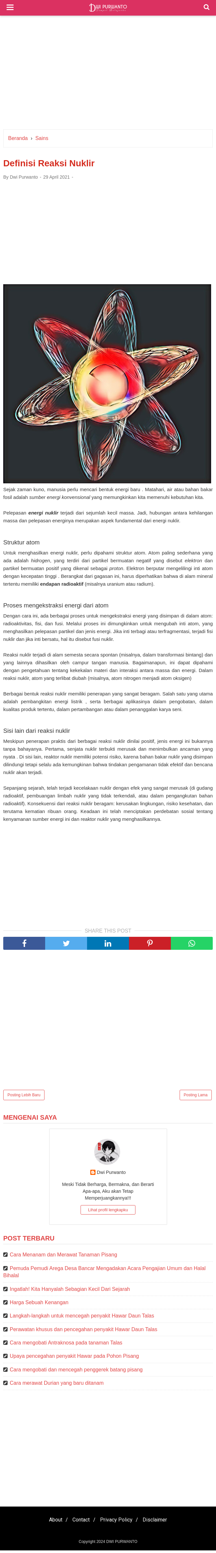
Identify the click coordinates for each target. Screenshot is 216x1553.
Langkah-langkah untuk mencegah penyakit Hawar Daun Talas (82, 1318)
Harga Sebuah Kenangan (39, 1305)
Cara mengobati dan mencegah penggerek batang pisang (76, 1372)
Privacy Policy (118, 1522)
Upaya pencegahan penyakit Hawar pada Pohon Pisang (74, 1359)
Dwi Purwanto (111, 1175)
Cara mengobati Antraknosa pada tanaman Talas (66, 1345)
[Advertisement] (108, 74)
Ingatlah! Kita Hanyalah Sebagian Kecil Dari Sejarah (70, 1291)
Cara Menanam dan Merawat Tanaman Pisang (63, 1257)
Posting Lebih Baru (23, 1098)
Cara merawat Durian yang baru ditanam (57, 1386)
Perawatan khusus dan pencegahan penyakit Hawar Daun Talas (83, 1332)
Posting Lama (196, 1098)
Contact (79, 1522)
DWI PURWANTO (121, 1544)
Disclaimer (159, 1522)
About (51, 1522)
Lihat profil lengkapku (108, 1212)
